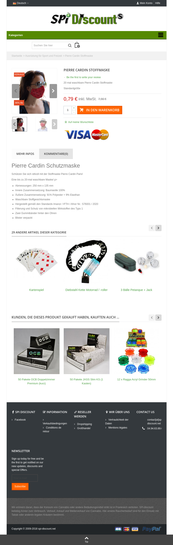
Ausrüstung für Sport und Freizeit (43, 55)
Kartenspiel (36, 290)
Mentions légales (117, 427)
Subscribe (20, 486)
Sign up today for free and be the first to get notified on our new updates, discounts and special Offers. (28, 464)
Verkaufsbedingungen (55, 423)
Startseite (17, 55)
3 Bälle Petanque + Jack (136, 290)
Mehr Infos (25, 154)
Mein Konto (145, 3)
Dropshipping (84, 424)
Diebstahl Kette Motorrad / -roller (86, 290)
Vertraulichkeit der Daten (116, 421)
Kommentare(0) (56, 154)
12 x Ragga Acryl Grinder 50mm (136, 379)
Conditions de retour (52, 429)
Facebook (20, 419)
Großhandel (84, 428)
